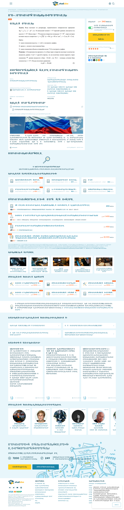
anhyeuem (13, 147)
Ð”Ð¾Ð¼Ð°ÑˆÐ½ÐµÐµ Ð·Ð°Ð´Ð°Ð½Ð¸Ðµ (23, 81)
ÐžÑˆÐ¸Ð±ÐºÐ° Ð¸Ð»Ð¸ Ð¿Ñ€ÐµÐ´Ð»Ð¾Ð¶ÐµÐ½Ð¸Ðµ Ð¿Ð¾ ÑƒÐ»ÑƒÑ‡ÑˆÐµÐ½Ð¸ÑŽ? (30, 113)
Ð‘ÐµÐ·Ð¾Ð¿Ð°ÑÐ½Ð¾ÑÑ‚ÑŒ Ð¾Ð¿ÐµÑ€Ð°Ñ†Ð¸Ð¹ (72, 494)
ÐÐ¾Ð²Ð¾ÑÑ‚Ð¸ (40, 483)
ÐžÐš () (117, 504)
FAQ (36, 500)
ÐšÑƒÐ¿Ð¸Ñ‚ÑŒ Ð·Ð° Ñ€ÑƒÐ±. (101, 37)
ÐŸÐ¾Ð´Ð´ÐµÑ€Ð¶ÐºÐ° (64, 498)
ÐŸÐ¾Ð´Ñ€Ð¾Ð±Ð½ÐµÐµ (46, 467)
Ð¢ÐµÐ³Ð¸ (37, 502)
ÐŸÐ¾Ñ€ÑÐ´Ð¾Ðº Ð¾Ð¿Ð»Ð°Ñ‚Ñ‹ (67, 490)
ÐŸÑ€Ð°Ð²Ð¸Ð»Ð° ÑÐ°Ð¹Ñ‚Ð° (66, 483)
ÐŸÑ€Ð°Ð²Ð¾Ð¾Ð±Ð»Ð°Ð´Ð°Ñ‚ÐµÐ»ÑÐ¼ (69, 496)
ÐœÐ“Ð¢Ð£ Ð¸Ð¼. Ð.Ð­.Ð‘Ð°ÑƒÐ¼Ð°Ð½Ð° (25, 90)
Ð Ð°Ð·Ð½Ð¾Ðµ (39, 498)
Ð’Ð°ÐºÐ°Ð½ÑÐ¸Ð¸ (63, 500)
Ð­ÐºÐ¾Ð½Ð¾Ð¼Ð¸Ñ (41, 492)
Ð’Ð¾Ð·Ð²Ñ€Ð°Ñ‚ (62, 492)
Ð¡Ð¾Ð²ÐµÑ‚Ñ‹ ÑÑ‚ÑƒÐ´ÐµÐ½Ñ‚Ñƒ (44, 490)
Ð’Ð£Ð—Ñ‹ (91, 498)
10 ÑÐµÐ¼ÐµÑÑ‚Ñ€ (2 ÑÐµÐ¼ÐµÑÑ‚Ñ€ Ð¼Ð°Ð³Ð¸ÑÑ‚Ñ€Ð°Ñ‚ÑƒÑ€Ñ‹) (61, 91)
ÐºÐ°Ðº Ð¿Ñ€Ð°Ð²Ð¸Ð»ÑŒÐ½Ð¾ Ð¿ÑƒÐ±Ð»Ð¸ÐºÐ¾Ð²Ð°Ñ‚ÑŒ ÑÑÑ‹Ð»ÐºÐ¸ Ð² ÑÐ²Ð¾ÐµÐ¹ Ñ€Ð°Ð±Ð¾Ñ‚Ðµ (79, 248)
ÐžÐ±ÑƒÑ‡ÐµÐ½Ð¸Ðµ (19, 467)
